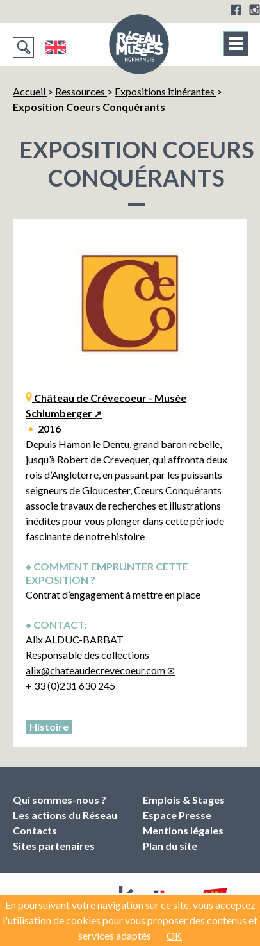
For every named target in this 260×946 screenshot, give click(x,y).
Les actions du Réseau (65, 815)
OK (174, 935)
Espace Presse (177, 815)
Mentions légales (183, 830)
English (55, 47)
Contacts (35, 830)
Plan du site (170, 846)
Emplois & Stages (184, 799)
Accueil (30, 91)
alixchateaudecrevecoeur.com (95, 670)
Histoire (49, 726)
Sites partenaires (54, 846)
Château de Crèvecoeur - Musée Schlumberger (106, 405)
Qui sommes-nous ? (59, 799)
